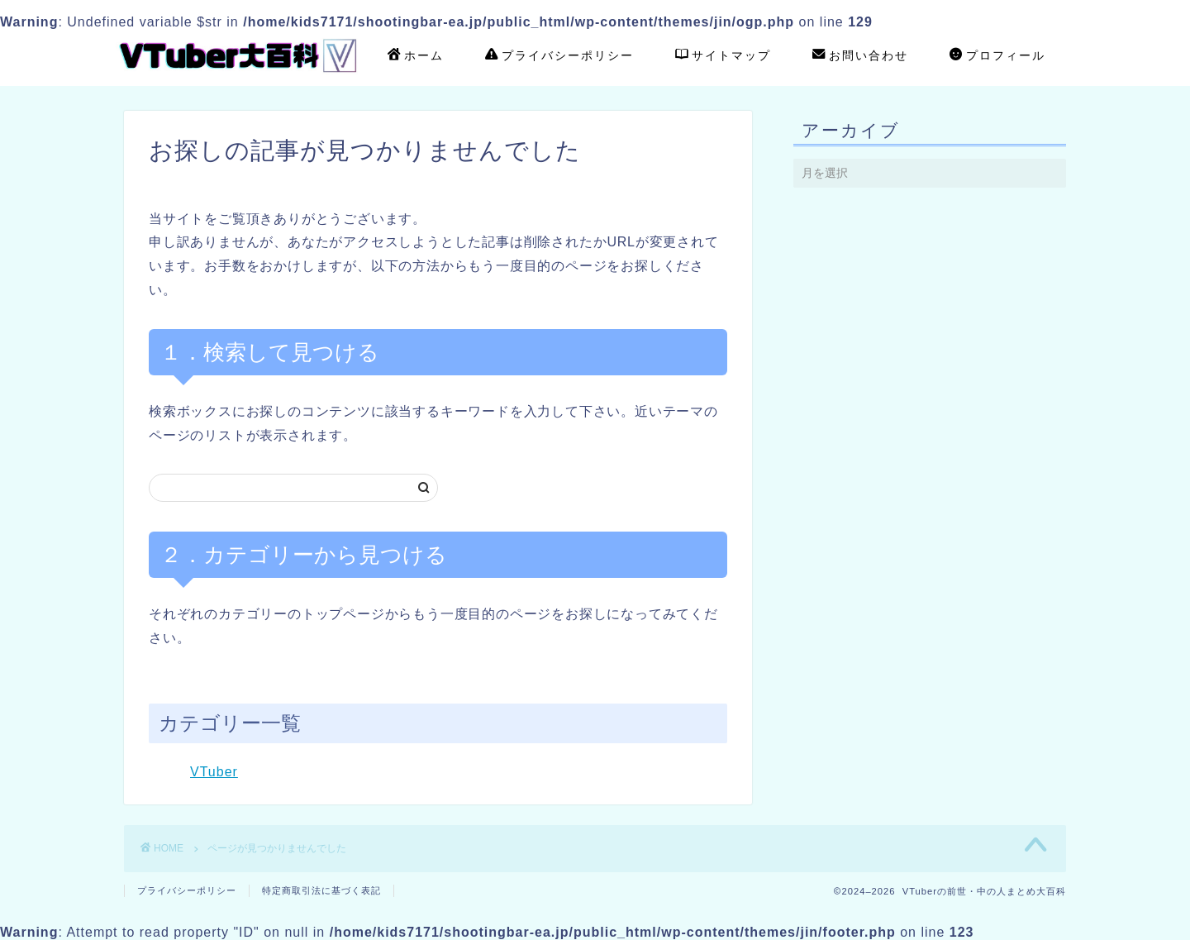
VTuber (214, 772)
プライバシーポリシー (559, 56)
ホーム (416, 56)
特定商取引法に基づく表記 (321, 890)
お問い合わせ (860, 56)
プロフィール (997, 56)
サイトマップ (723, 56)
